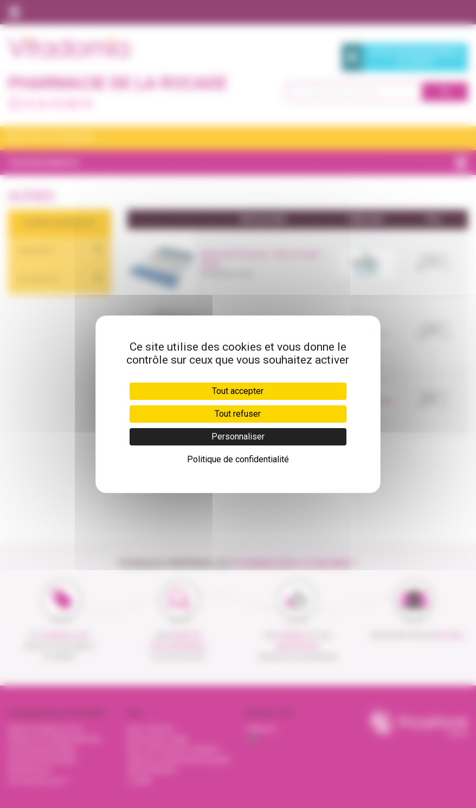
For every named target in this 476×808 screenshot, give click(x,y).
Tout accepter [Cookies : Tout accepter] (237, 391)
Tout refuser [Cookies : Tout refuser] (238, 414)
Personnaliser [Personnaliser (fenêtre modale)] (238, 436)
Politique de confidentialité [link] (238, 459)
